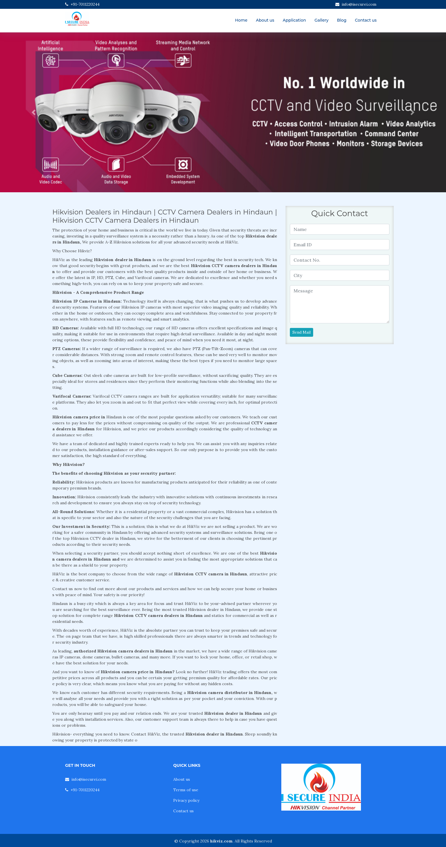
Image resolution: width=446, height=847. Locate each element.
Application (294, 20)
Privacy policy (186, 800)
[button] (33, 112)
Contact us (366, 20)
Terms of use (185, 789)
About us (265, 20)
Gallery (322, 20)
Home (241, 20)
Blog (341, 20)
